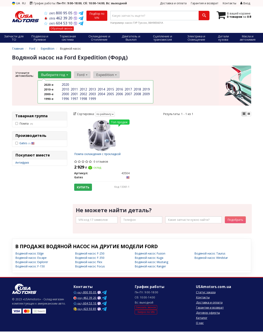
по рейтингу (105, 114)
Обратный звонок (61, 28)
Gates (27, 143)
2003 (92, 93)
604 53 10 (58, 23)
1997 (74, 97)
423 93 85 (84, 312)
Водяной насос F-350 (89, 261)
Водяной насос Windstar (211, 261)
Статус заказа (206, 296)
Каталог (201, 321)
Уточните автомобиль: (24, 74)
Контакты (229, 3)
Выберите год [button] (54, 74)
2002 (83, 93)
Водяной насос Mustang (151, 265)
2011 (74, 89)
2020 (65, 85)
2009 (145, 93)
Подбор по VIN (96, 16)
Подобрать (235, 223)
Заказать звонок (146, 311)
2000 (65, 93)
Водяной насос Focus (90, 270)
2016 (119, 89)
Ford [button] (80, 74)
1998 (83, 97)
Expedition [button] (104, 74)
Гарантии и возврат (210, 311)
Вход (245, 3)
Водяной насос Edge (29, 257)
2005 (110, 93)
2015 (110, 89)
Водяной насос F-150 (30, 270)
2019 (145, 89)
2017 (128, 89)
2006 (119, 93)
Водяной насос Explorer (31, 265)
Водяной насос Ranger (150, 270)
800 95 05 (58, 12)
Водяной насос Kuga (149, 261)
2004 (101, 93)
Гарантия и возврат (204, 3)
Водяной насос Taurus (209, 257)
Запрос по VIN (145, 315)
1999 (92, 97)
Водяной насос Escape (31, 261)
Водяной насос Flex (88, 265)
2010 (65, 89)
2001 (74, 93)
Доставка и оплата (173, 3)
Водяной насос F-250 (89, 257)
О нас (200, 326)
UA (16, 3)
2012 (83, 89)
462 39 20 (58, 18)
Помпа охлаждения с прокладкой (98, 155)
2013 (92, 89)
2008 (137, 93)
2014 (101, 89)
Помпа (24, 123)
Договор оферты (208, 316)
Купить (84, 188)
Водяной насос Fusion (150, 257)
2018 (137, 89)
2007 (128, 93)
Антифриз (22, 162)
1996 (65, 97)
